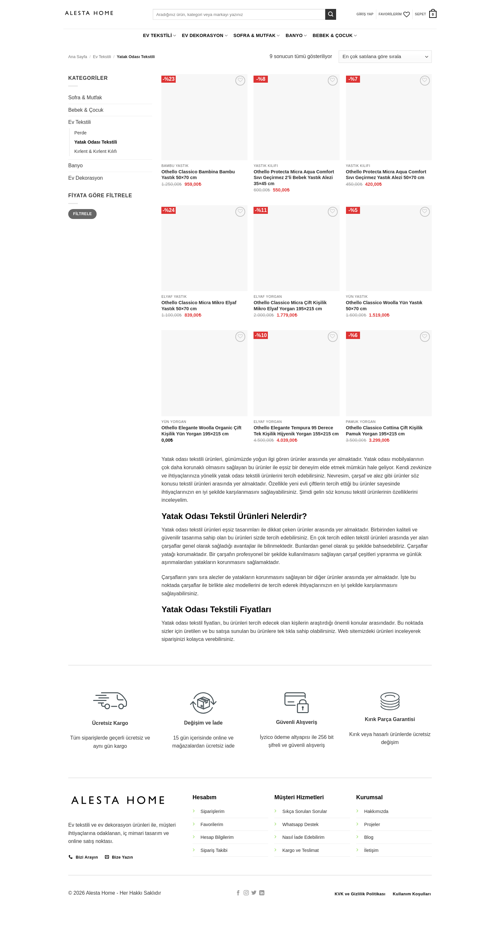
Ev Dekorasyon (85, 178)
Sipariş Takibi (214, 850)
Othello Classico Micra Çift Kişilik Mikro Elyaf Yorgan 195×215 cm (290, 305)
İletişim (371, 850)
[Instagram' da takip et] (246, 893)
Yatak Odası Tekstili (95, 142)
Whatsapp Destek (300, 824)
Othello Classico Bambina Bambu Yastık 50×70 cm (198, 174)
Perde (80, 132)
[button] (365, 14)
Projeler (372, 824)
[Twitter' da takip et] (253, 893)
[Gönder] (330, 14)
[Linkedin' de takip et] (261, 893)
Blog (368, 837)
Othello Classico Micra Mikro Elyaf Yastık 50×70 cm (198, 305)
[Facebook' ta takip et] (238, 893)
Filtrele (82, 214)
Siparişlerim (212, 811)
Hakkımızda (376, 811)
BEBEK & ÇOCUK (335, 36)
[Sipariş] (385, 56)
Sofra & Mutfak (85, 97)
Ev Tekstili (102, 56)
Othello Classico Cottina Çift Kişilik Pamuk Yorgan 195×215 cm (384, 430)
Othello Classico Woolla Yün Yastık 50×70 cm (384, 305)
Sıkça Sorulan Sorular (304, 811)
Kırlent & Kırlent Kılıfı (95, 151)
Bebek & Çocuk (85, 110)
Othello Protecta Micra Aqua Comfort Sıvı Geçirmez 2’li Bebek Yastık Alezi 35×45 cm (294, 177)
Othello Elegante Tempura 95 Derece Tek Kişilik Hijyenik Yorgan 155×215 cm (296, 430)
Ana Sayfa (77, 56)
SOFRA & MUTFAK (256, 36)
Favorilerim (212, 824)
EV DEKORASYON (205, 36)
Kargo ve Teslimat (300, 850)
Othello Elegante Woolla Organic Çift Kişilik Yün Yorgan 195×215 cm (201, 430)
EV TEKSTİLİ (159, 36)
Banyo (75, 165)
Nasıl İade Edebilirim (303, 837)
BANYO (296, 36)
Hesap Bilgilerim (217, 837)
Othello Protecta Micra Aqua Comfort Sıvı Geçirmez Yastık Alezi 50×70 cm (386, 174)
